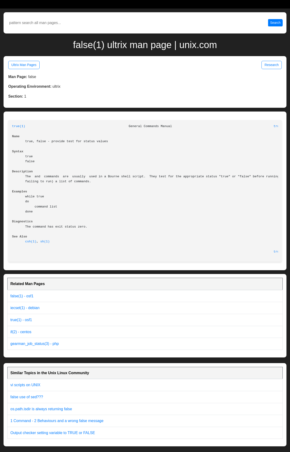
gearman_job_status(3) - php (34, 344)
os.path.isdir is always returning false (41, 409)
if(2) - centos (20, 332)
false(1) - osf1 (21, 296)
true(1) (18, 126)
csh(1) (31, 241)
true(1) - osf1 (21, 320)
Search (275, 23)
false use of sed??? (26, 397)
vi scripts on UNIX (25, 385)
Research (272, 65)
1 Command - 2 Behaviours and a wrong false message (57, 421)
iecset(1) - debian (25, 308)
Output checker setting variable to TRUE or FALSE (52, 433)
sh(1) (45, 241)
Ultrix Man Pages (24, 65)
